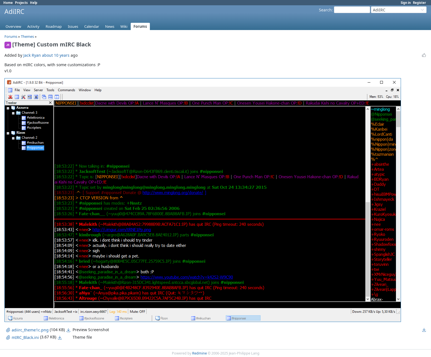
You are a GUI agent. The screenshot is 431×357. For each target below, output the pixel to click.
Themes (27, 36)
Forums (140, 26)
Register (419, 3)
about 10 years (56, 55)
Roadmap (54, 26)
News (109, 26)
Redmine (199, 353)
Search (325, 10)
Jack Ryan (32, 55)
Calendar (91, 26)
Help (33, 3)
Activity (33, 26)
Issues (73, 26)
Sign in (406, 3)
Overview (13, 26)
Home (8, 3)
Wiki (123, 26)
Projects (21, 3)
